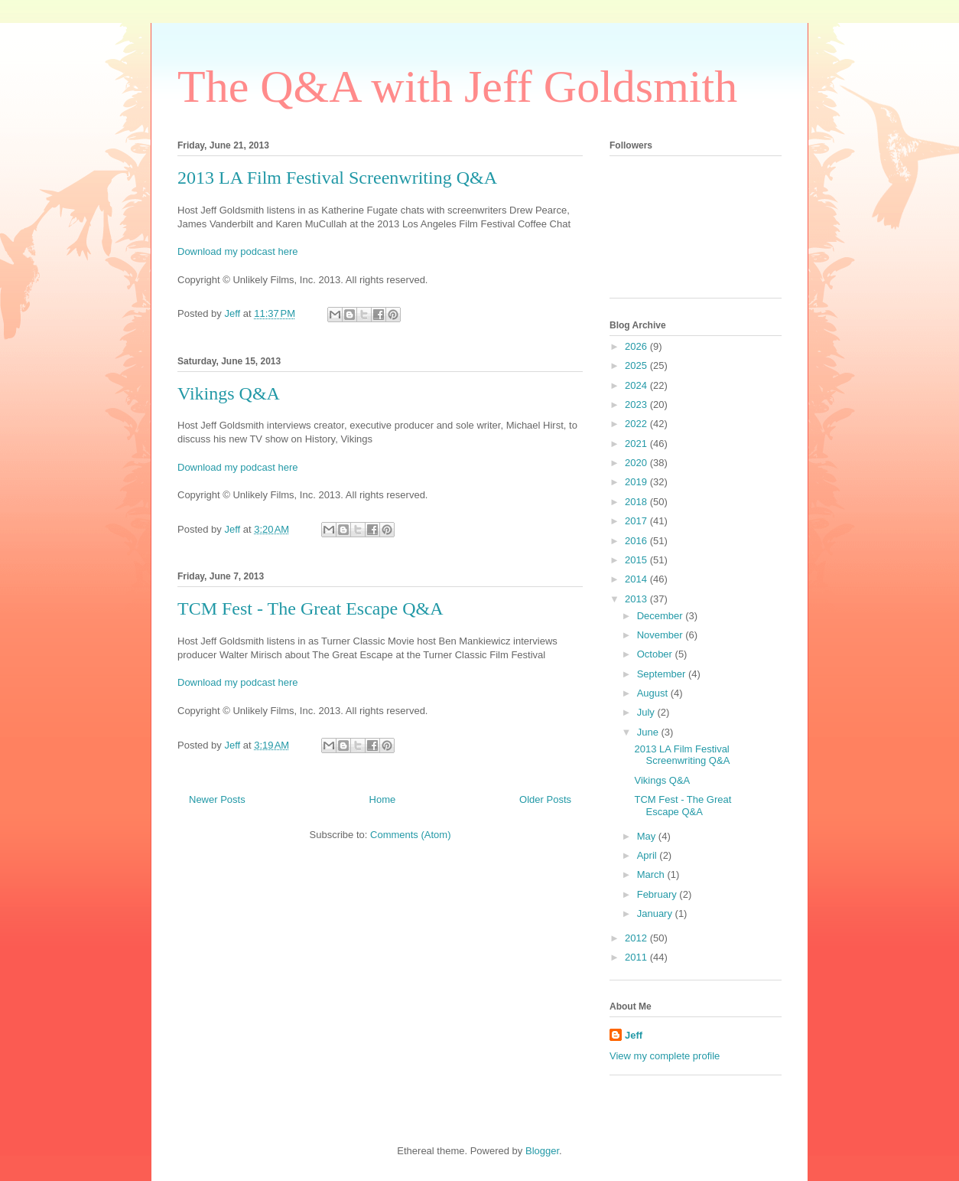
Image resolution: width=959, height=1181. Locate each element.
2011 (637, 957)
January (656, 913)
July (647, 712)
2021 (637, 443)
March (652, 874)
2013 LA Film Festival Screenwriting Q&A (337, 178)
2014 (637, 579)
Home (382, 799)
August (654, 693)
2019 (637, 482)
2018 (637, 501)
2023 (637, 404)
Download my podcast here (237, 251)
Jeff (633, 1035)
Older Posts (545, 799)
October (656, 654)
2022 (637, 423)
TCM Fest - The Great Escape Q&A (310, 608)
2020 (637, 462)
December (661, 615)
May (647, 836)
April (648, 855)
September (662, 674)
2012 (637, 938)
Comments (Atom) (410, 834)
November (661, 635)
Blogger (542, 1151)
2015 (637, 560)
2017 (637, 521)
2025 (637, 365)
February (658, 894)
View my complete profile (665, 1056)
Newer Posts (217, 799)
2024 (637, 385)
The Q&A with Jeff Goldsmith (457, 86)
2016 (637, 540)
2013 (637, 599)
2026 (637, 346)
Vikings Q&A (228, 393)
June (649, 732)
